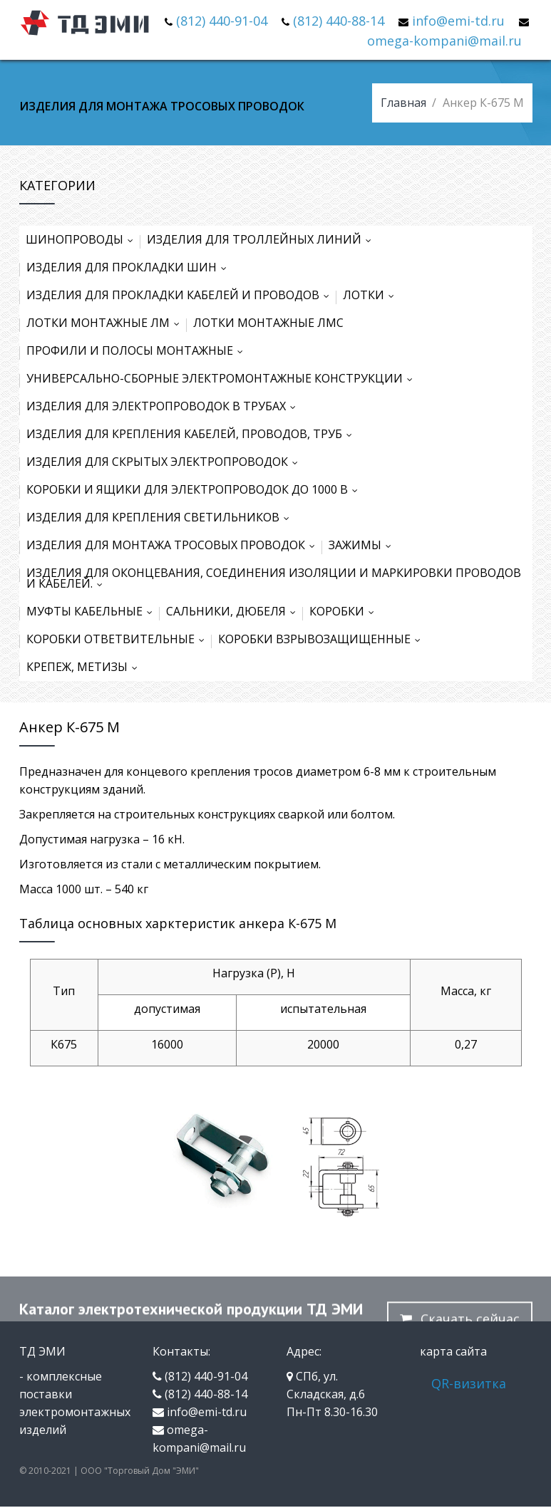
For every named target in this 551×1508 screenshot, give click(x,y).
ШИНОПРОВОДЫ (83, 239)
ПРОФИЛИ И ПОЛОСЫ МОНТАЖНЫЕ (137, 350)
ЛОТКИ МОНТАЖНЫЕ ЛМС (268, 323)
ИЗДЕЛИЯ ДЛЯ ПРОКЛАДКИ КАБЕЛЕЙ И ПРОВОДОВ (181, 295)
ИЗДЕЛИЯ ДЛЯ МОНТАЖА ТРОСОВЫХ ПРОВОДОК (173, 545)
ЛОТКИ (372, 295)
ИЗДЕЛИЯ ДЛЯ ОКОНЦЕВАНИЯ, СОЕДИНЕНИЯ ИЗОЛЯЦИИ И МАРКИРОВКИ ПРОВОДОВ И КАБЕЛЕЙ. (273, 578)
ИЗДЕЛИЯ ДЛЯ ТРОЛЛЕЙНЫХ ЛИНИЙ (262, 239)
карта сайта (453, 1351)
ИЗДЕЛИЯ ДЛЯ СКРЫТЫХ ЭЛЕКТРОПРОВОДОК (165, 461)
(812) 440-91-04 (221, 20)
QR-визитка (468, 1383)
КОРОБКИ (345, 611)
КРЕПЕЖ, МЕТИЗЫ (85, 667)
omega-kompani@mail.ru (444, 40)
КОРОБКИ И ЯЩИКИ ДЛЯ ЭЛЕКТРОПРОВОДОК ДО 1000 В (195, 489)
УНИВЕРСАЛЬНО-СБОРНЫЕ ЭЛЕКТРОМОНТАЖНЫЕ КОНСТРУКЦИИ (222, 378)
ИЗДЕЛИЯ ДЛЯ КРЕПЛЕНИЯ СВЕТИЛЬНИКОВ (161, 517)
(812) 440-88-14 (338, 20)
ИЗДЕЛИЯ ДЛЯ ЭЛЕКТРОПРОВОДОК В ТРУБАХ (164, 406)
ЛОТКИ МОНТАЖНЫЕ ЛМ (106, 323)
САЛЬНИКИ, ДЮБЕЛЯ (234, 611)
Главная (403, 102)
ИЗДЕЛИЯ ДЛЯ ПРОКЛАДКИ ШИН (129, 267)
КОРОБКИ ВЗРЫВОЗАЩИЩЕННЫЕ (322, 639)
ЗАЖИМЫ (363, 545)
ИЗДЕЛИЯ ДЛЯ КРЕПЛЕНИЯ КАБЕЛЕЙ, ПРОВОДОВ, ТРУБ (192, 434)
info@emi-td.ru (458, 20)
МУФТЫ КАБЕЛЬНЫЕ (92, 611)
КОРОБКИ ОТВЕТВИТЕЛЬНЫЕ (118, 639)
